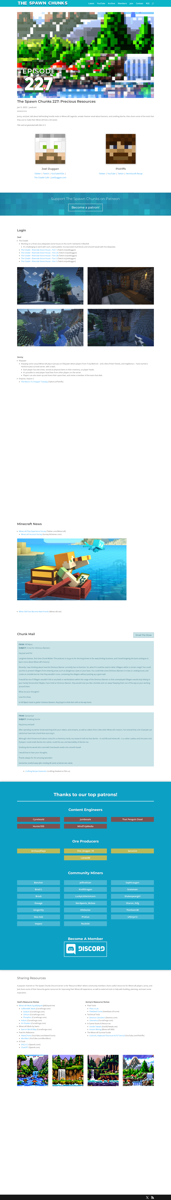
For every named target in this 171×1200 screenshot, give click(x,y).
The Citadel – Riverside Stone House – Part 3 (39, 258)
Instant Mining (95, 1029)
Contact (139, 4)
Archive (111, 4)
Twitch (46, 173)
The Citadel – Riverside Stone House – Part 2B (39, 255)
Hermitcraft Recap (134, 173)
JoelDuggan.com (58, 177)
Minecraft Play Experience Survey (32, 531)
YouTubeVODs (57, 173)
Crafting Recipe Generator (36, 771)
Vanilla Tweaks (95, 1026)
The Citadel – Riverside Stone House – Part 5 (39, 261)
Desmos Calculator (97, 1017)
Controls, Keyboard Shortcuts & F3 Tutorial (107, 1035)
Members (122, 4)
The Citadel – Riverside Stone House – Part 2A (39, 253)
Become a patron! (85, 207)
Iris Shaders (26, 1023)
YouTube (101, 4)
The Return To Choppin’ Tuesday (34, 381)
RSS (148, 4)
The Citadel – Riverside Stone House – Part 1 (39, 250)
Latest (91, 4)
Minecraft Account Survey (31, 534)
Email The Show (144, 635)
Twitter (37, 173)
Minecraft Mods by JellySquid (30, 1005)
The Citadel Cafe (41, 177)
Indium (24, 1020)
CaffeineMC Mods (28, 1008)
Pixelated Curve (95, 1011)
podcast (33, 107)
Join (131, 4)
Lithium (26, 1014)
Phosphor (27, 1017)
